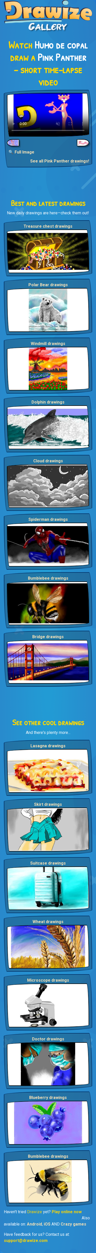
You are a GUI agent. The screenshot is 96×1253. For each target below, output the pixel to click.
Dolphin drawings (48, 402)
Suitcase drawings (48, 863)
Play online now (67, 1211)
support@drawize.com (26, 1240)
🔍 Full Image (21, 152)
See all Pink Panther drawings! (59, 161)
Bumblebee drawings (48, 578)
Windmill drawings (48, 343)
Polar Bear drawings (48, 284)
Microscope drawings (48, 980)
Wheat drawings (48, 921)
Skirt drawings (48, 804)
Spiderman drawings (48, 519)
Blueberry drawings (48, 1097)
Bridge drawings (48, 636)
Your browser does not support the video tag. (48, 115)
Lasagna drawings (48, 745)
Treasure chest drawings (48, 226)
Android (34, 1224)
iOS (47, 1224)
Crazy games (73, 1224)
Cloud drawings (48, 460)
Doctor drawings (48, 1039)
